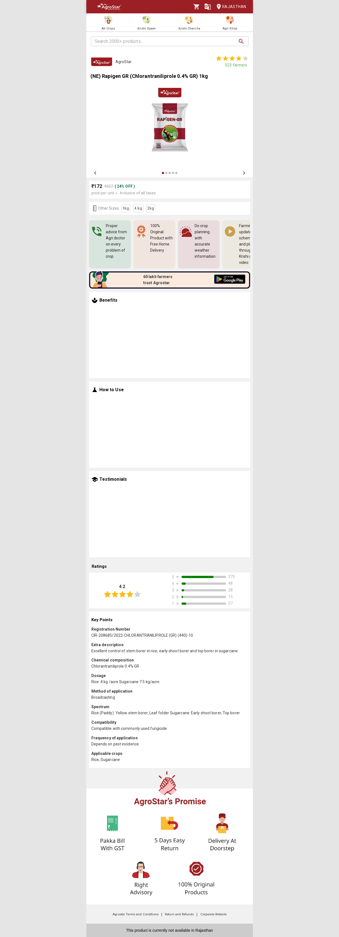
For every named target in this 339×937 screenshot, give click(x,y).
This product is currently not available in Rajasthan (169, 930)
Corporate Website (213, 914)
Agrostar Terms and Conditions (135, 914)
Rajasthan (229, 7)
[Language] (207, 6)
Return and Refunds (179, 914)
